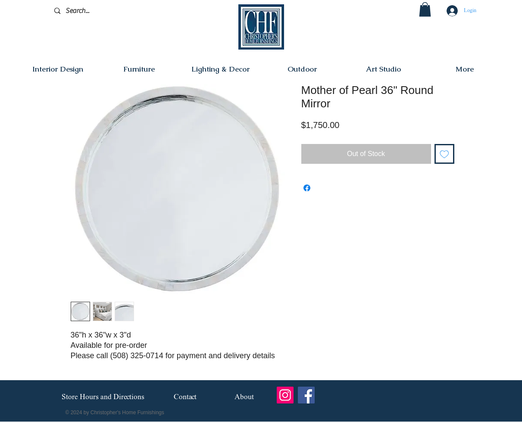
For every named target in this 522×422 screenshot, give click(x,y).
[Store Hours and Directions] (103, 397)
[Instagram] (285, 395)
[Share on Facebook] (307, 188)
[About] (244, 397)
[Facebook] (306, 395)
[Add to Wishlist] (444, 154)
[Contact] (185, 397)
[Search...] (95, 11)
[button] (425, 9)
